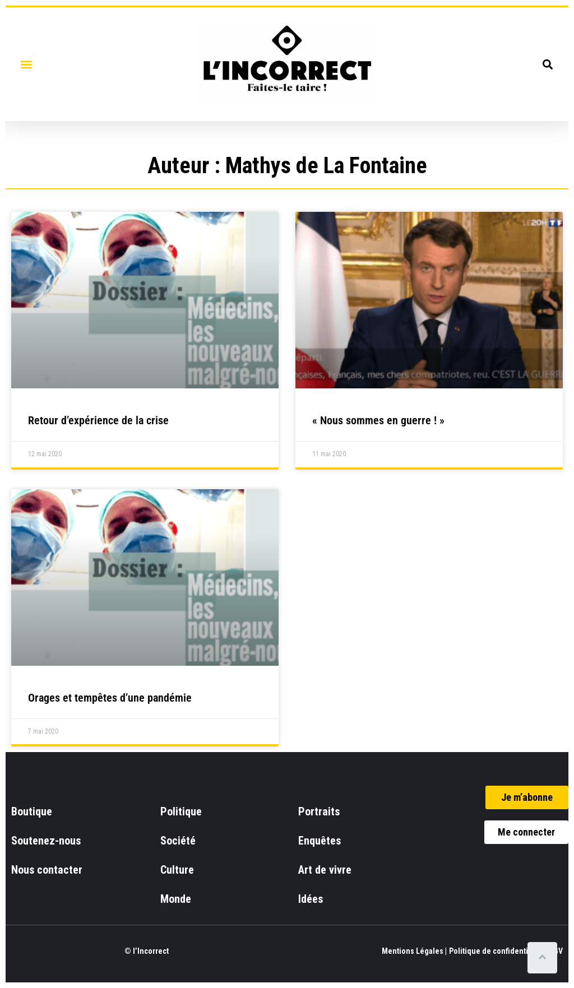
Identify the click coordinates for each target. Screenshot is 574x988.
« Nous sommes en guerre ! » (378, 420)
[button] (26, 64)
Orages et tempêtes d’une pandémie (110, 697)
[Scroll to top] (544, 957)
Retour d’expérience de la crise (98, 420)
